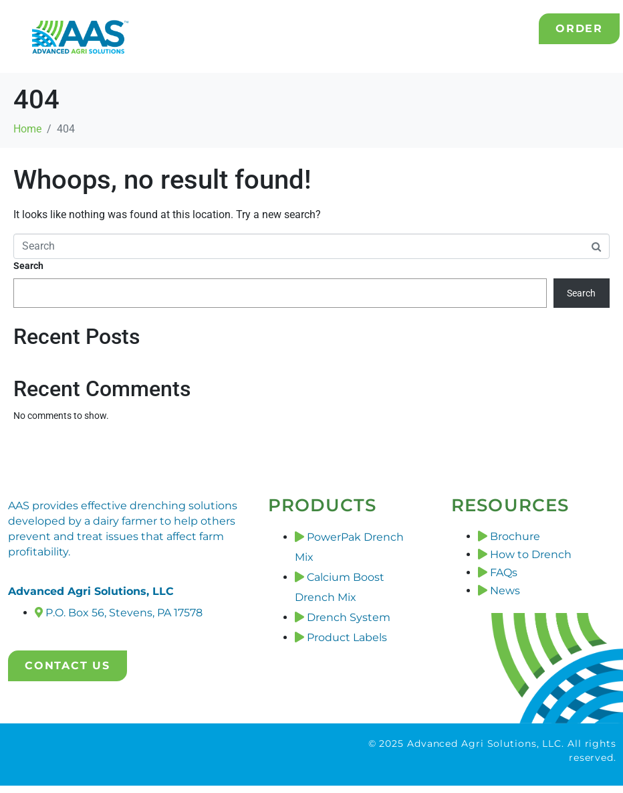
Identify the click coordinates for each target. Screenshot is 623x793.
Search (28, 265)
